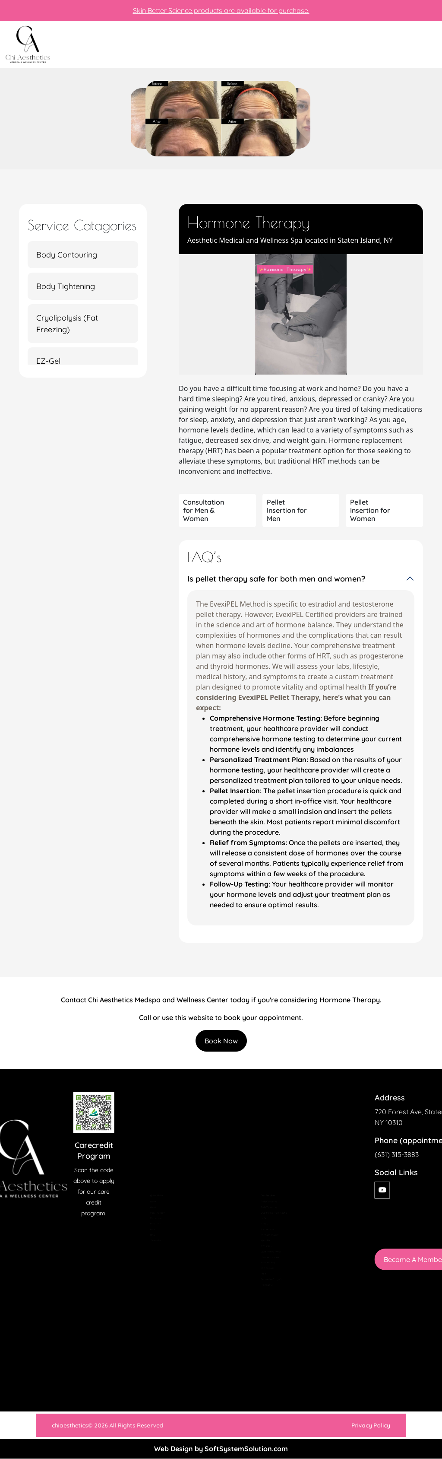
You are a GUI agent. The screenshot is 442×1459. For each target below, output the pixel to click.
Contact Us (149, 1240)
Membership (150, 1213)
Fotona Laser (261, 1222)
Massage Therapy (265, 1267)
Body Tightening (65, 286)
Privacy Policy (311, 1425)
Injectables (259, 1240)
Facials (256, 1213)
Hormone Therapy (266, 1231)
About (145, 1186)
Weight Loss (261, 1312)
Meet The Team (152, 1195)
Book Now (221, 1040)
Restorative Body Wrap (269, 1303)
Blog (144, 1231)
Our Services (150, 1204)
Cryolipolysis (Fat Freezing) (67, 323)
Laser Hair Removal (267, 1258)
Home (145, 1177)
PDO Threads (262, 1285)
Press (144, 1222)
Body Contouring (66, 255)
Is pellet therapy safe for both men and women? (276, 578)
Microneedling (262, 1276)
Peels (255, 1294)
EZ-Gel (48, 361)
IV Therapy (260, 1249)
